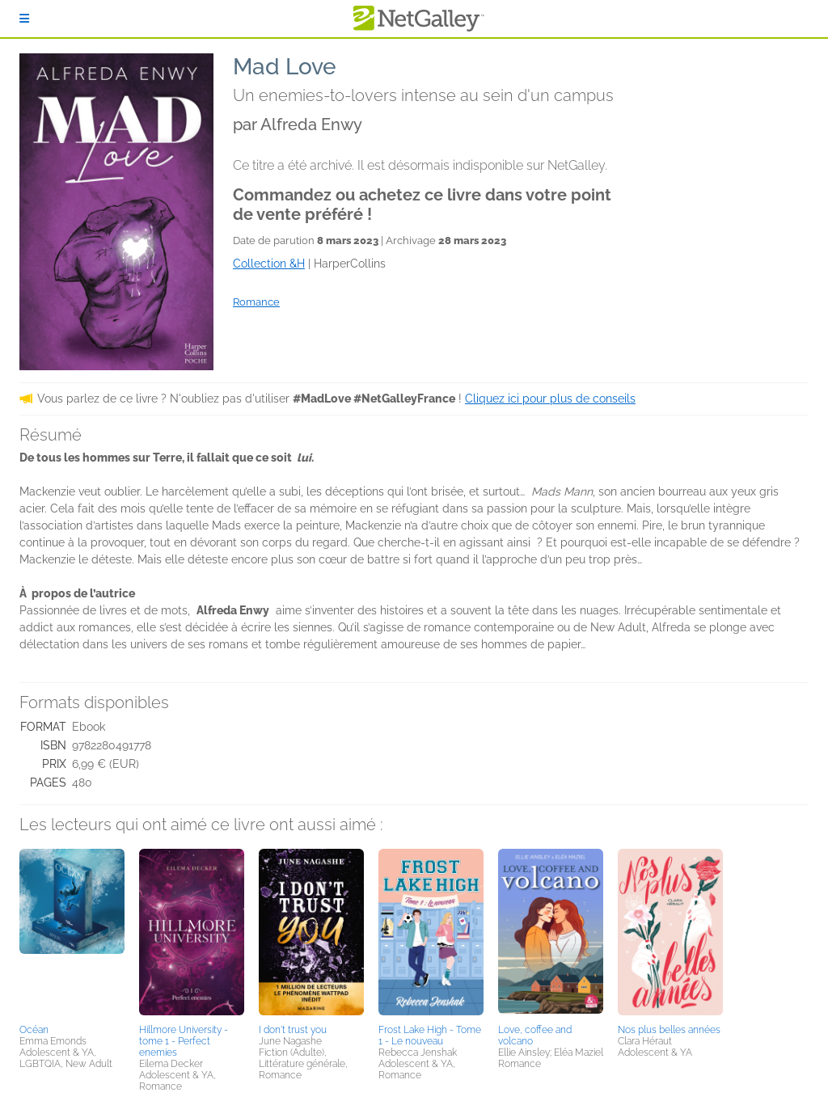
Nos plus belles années (669, 1030)
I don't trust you (293, 1030)
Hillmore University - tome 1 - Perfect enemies (183, 1041)
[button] (72, 934)
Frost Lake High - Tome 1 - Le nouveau (429, 1035)
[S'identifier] (24, 18)
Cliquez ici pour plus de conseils (550, 398)
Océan (34, 1030)
